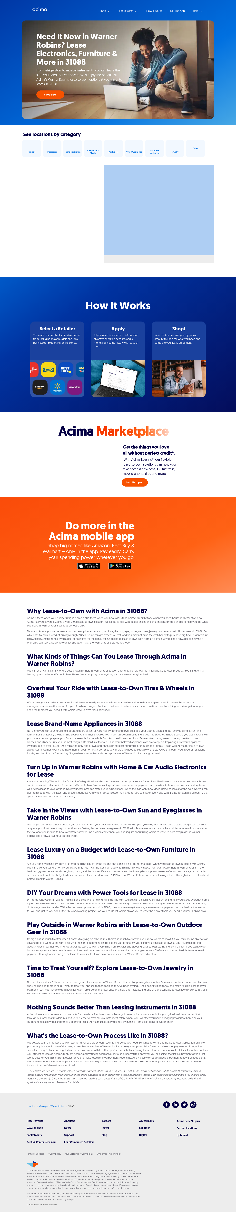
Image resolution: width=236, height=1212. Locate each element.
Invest (105, 1128)
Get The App (177, 10)
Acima (39, 10)
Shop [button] (103, 10)
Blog (104, 1135)
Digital (143, 1135)
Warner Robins (57, 1106)
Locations (31, 1106)
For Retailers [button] (126, 10)
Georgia (43, 1106)
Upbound (182, 1135)
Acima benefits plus (188, 1121)
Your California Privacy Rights (79, 1153)
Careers (106, 1121)
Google (121, 567)
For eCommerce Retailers (79, 1142)
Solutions (144, 1128)
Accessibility (146, 1121)
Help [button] (196, 10)
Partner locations (187, 1128)
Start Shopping (135, 482)
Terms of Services (35, 1153)
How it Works (154, 10)
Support (69, 1135)
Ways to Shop (35, 1128)
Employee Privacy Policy (109, 1153)
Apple (90, 567)
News (67, 1128)
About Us (69, 1121)
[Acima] (32, 1164)
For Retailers (34, 1135)
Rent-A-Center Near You (41, 1142)
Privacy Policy (54, 1153)
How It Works (35, 1121)
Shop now (50, 94)
